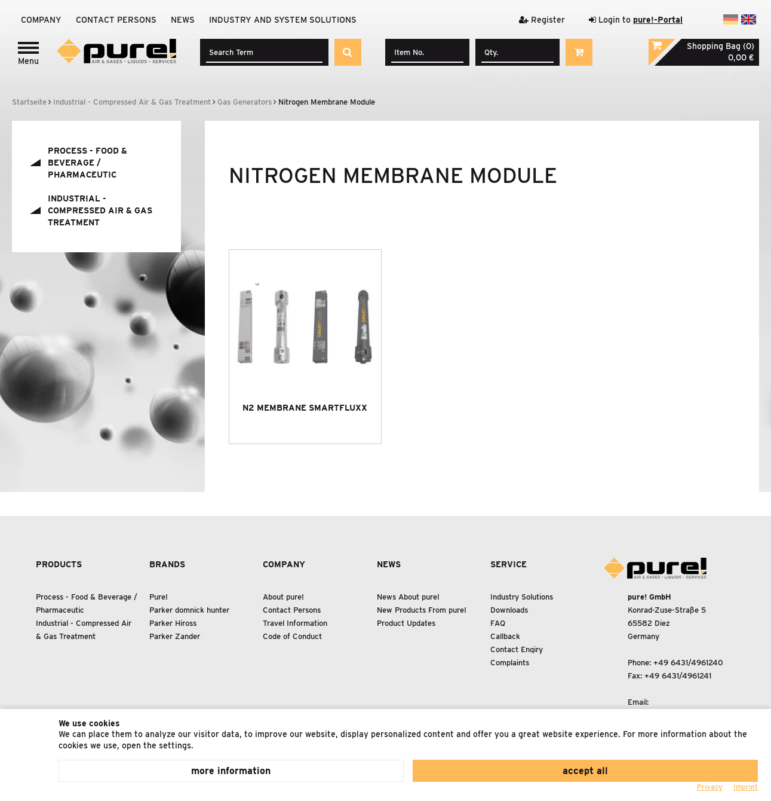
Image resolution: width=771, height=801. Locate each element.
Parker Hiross (172, 623)
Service (508, 564)
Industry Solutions (521, 596)
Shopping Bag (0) (720, 46)
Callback (505, 636)
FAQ (497, 623)
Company (41, 20)
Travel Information (295, 623)
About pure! (283, 596)
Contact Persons (116, 20)
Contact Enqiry (516, 649)
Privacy (710, 786)
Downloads (509, 610)
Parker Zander (174, 636)
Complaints (509, 662)
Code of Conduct (292, 636)
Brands (167, 564)
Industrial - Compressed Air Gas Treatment (100, 210)
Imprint (745, 786)
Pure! (158, 596)
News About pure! (408, 596)
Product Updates (406, 623)
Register (542, 20)
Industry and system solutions (283, 20)
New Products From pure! (421, 610)
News (183, 20)
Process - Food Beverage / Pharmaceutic (87, 162)
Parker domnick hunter (189, 610)
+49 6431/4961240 (688, 662)
